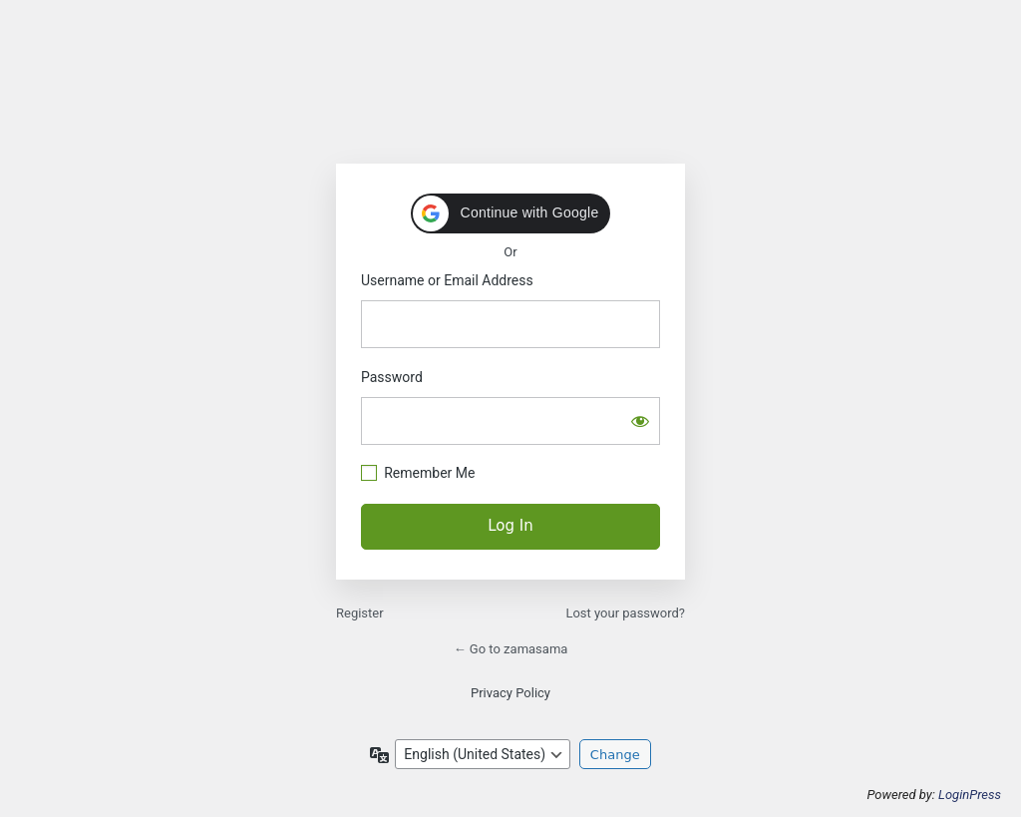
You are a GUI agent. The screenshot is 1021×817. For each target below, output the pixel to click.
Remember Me (429, 473)
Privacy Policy (510, 692)
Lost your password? (625, 613)
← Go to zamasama (511, 648)
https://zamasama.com (510, 90)
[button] (511, 213)
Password (392, 377)
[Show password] (640, 421)
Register (360, 613)
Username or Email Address (447, 280)
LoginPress (969, 794)
